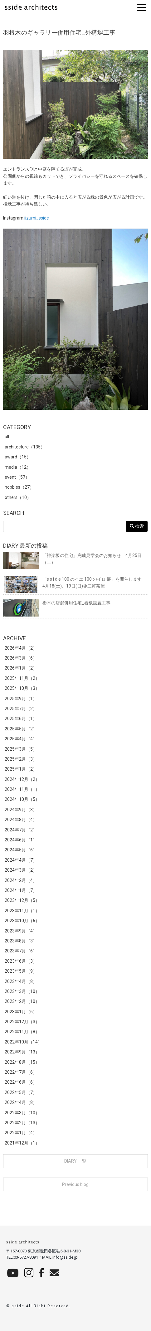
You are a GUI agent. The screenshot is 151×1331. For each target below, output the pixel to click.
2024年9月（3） (21, 809)
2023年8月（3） (21, 940)
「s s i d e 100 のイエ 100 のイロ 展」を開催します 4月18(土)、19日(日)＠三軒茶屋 (74, 583)
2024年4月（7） (21, 860)
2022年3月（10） (22, 1112)
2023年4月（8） (21, 981)
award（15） (18, 456)
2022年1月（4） (21, 1132)
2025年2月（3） (21, 759)
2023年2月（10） (22, 1001)
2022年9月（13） (22, 1051)
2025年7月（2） (21, 708)
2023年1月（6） (21, 1011)
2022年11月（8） (22, 1031)
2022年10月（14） (23, 1041)
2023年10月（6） (22, 920)
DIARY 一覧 (75, 1161)
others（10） (18, 497)
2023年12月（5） (22, 900)
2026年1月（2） (21, 668)
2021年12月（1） (22, 1142)
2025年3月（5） (21, 749)
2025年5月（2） (21, 728)
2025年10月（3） (22, 688)
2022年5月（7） (21, 1092)
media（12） (18, 467)
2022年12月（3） (22, 1021)
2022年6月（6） (21, 1082)
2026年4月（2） (21, 648)
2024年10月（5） (22, 799)
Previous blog (75, 1184)
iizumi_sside (36, 217)
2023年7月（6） (21, 950)
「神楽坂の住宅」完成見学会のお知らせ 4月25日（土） (72, 559)
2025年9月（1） (21, 698)
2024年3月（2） (21, 870)
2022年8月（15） (22, 1062)
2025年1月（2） (21, 769)
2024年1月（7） (21, 890)
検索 (137, 526)
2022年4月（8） (21, 1102)
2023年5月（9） (21, 971)
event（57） (17, 477)
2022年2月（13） (22, 1122)
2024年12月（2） (22, 779)
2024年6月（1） (21, 839)
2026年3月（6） (21, 658)
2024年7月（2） (21, 829)
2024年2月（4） (21, 880)
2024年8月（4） (21, 819)
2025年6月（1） (21, 718)
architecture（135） (25, 446)
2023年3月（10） (22, 991)
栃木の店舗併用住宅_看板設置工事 (56, 602)
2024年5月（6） (21, 849)
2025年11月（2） (22, 678)
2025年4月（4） (21, 738)
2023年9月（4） (21, 930)
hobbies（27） (19, 487)
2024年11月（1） (22, 789)
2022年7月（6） (21, 1072)
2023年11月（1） (22, 910)
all (7, 436)
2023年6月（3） (21, 961)
